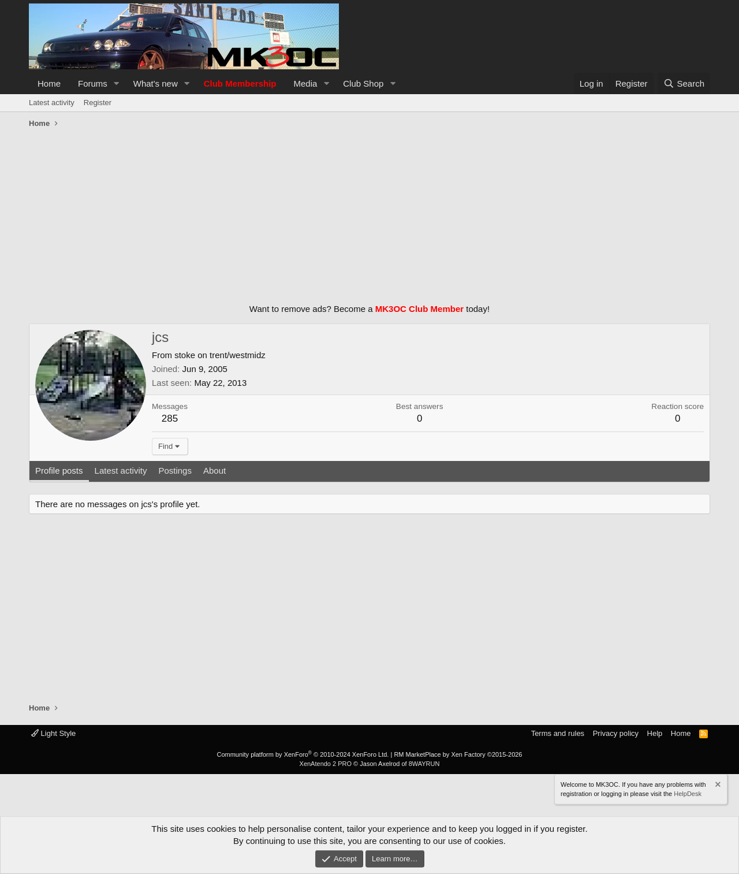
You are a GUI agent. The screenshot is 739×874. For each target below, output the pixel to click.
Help (655, 733)
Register (97, 102)
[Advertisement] (369, 213)
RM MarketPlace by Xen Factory (458, 754)
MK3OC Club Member (419, 309)
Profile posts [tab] (59, 470)
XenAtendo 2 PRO (326, 763)
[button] (117, 83)
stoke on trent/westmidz (220, 355)
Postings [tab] (175, 470)
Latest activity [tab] (121, 470)
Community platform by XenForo (303, 754)
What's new (155, 83)
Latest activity (51, 102)
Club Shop (363, 83)
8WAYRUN (424, 763)
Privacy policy (616, 733)
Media (306, 83)
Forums (92, 83)
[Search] (684, 83)
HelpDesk (687, 793)
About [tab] (214, 470)
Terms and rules (557, 733)
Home (49, 83)
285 (170, 418)
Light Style (53, 733)
